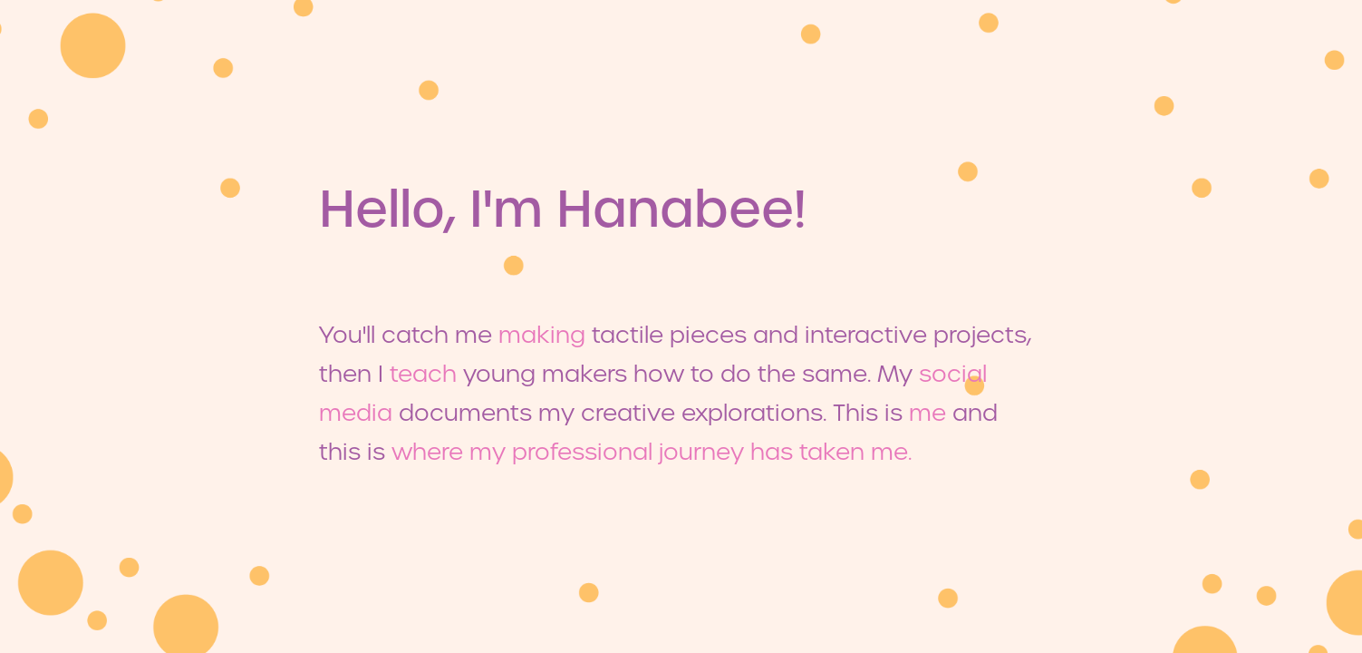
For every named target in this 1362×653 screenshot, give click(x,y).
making (541, 334)
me (927, 412)
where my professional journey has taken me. (651, 451)
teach (423, 373)
